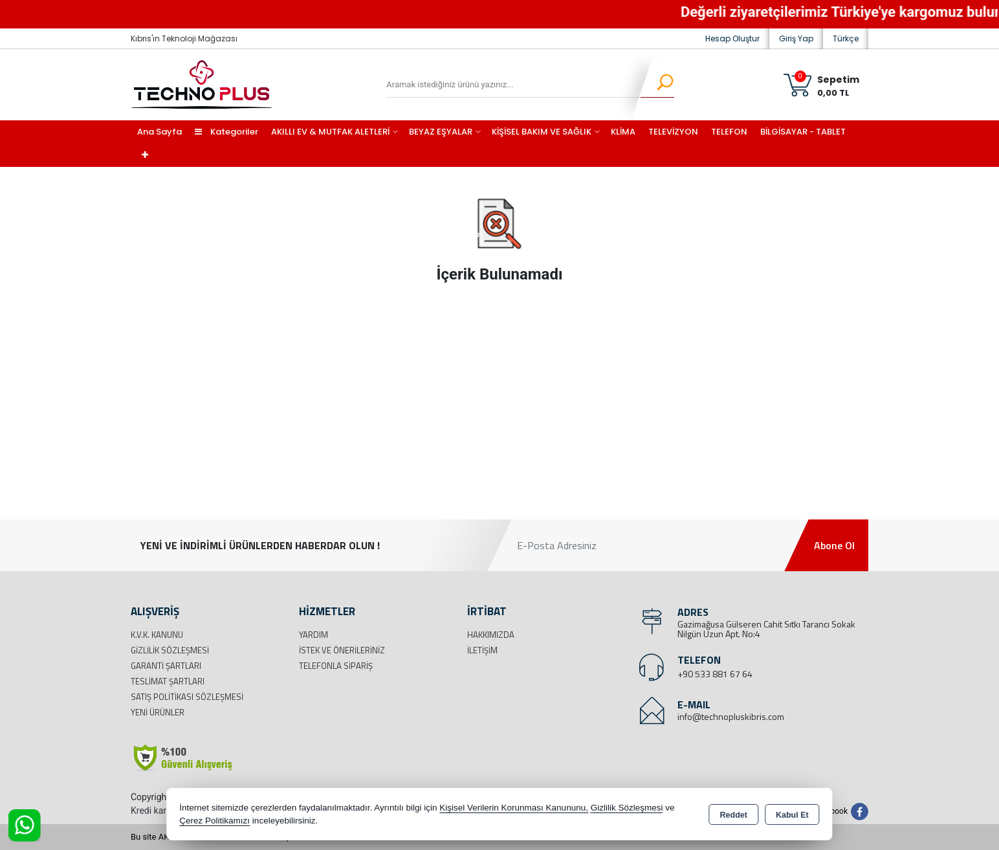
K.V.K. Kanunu (157, 634)
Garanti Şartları (166, 665)
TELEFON (729, 131)
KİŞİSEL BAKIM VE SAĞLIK (541, 131)
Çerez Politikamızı (214, 820)
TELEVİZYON (673, 131)
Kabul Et (792, 815)
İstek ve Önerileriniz (342, 650)
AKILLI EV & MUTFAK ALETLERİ (330, 131)
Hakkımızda (490, 634)
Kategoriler (226, 131)
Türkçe (846, 38)
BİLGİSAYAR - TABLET (803, 131)
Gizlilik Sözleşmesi (170, 650)
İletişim (482, 650)
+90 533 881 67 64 (714, 674)
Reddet (733, 815)
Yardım (313, 634)
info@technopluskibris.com (730, 716)
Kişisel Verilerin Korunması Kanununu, (513, 807)
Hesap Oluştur (732, 38)
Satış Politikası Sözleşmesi (187, 696)
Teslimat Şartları (167, 681)
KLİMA (623, 131)
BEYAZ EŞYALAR (440, 131)
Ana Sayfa (159, 131)
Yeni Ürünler (157, 712)
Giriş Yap (796, 38)
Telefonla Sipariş (336, 665)
